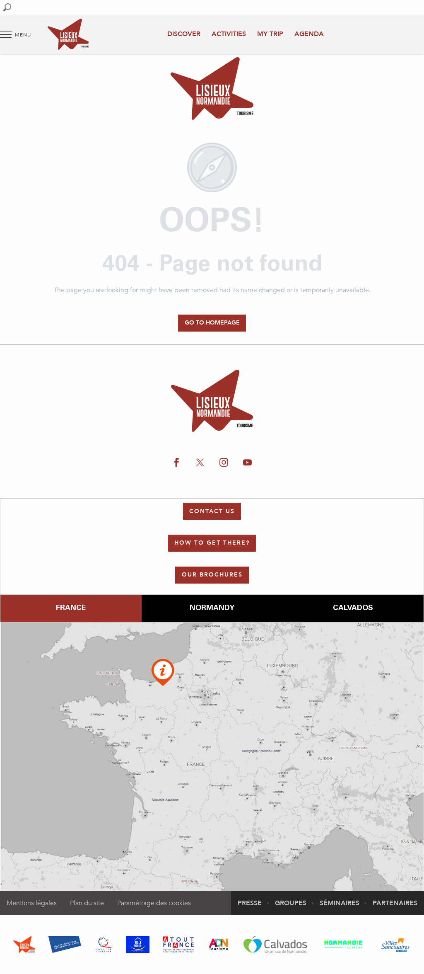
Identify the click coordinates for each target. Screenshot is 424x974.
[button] (7, 7)
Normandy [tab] (212, 608)
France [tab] (71, 608)
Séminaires (339, 903)
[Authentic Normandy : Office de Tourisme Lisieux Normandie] (212, 90)
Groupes (290, 903)
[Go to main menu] (15, 34)
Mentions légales (32, 903)
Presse (250, 903)
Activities (229, 34)
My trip (270, 34)
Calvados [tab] (353, 608)
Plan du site (87, 903)
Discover (183, 34)
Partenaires (395, 903)
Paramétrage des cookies (154, 903)
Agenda (309, 34)
